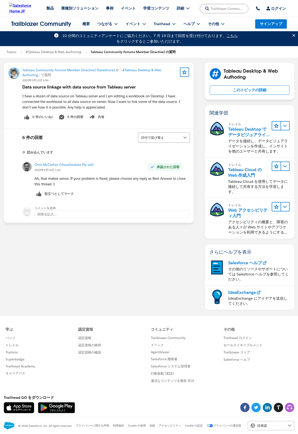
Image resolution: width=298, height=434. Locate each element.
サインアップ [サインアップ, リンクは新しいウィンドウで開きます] (271, 23)
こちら (232, 35)
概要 (86, 23)
